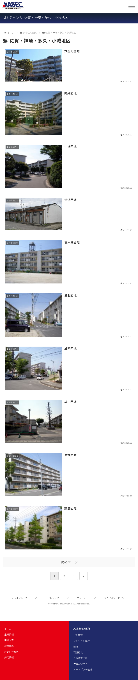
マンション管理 (81, 640)
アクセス (81, 598)
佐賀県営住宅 (80, 658)
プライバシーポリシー (115, 598)
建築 (75, 646)
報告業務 (9, 646)
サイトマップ (52, 598)
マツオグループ (19, 598)
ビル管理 (78, 635)
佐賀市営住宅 (80, 664)
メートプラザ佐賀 (82, 669)
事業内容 (9, 640)
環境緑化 (78, 652)
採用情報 (9, 657)
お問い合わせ (11, 651)
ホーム (7, 628)
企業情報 (9, 634)
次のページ (69, 562)
